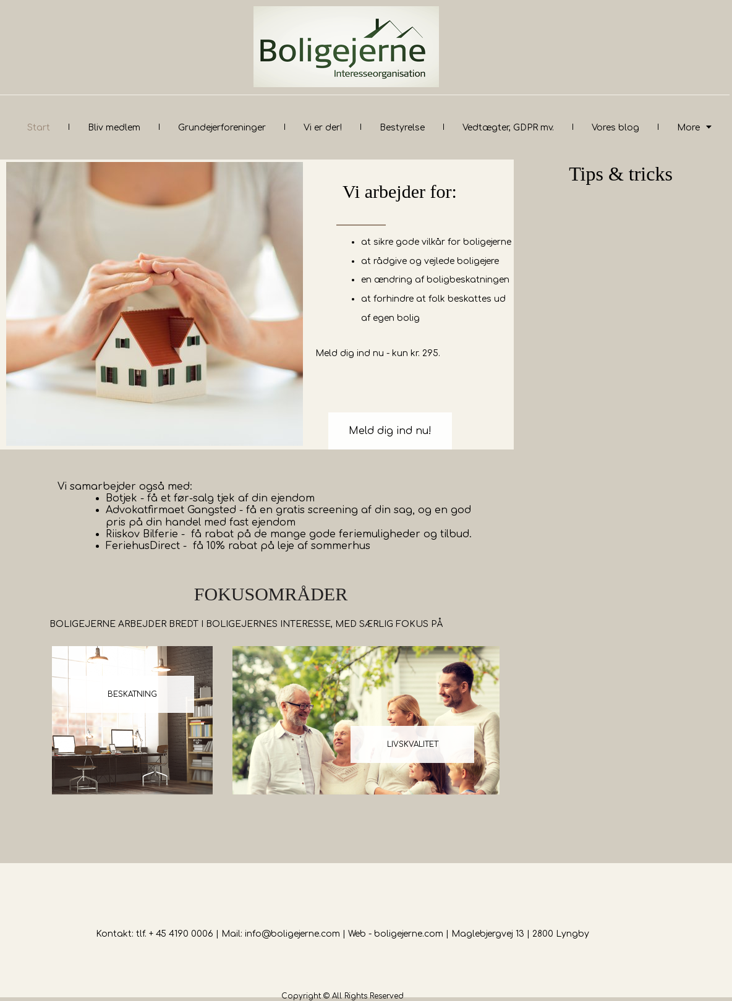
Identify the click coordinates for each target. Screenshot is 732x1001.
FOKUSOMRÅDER (270, 594)
